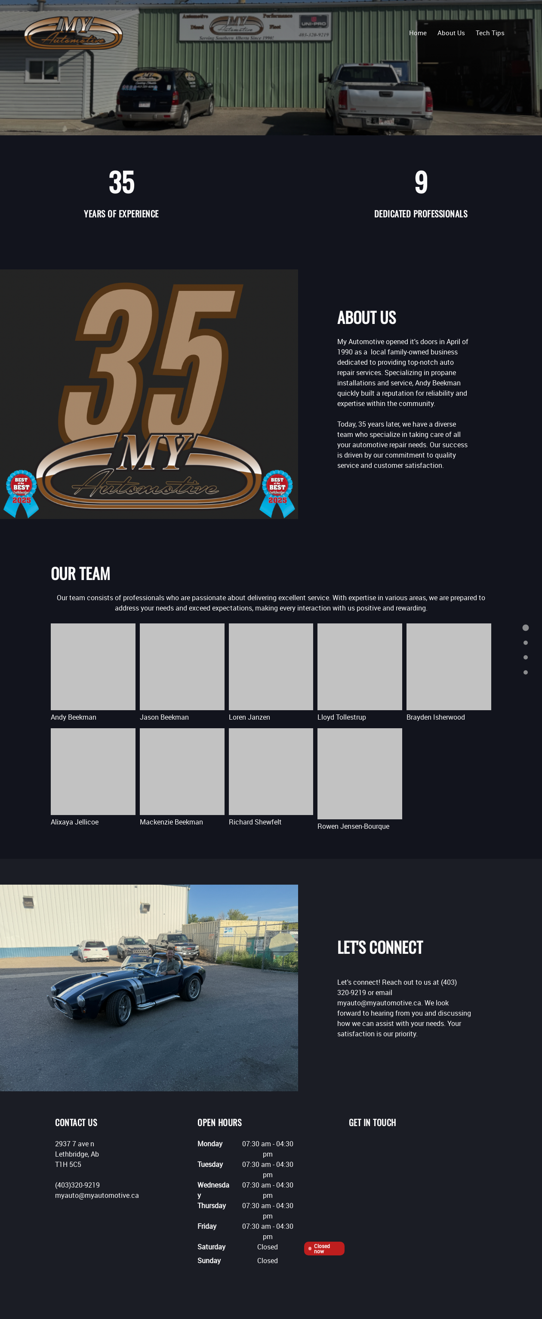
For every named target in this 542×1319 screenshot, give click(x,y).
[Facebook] (381, 1147)
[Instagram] (394, 1147)
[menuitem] (418, 32)
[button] (93, 673)
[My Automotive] (73, 32)
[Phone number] (355, 1147)
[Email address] (368, 1147)
